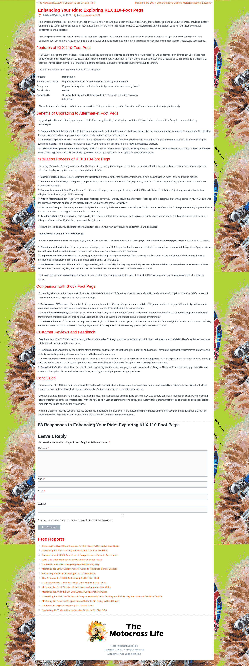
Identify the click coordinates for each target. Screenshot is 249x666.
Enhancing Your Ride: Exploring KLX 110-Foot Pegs (68, 573)
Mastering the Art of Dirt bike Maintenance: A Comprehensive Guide (76, 587)
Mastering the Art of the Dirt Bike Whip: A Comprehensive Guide (74, 591)
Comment (43, 448)
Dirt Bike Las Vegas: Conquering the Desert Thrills (68, 605)
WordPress (114, 663)
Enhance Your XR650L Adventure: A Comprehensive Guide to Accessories (80, 555)
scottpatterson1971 (90, 15)
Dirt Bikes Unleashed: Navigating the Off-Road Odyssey (70, 564)
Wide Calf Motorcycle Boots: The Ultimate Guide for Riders (72, 559)
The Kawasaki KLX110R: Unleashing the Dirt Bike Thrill (66, 2)
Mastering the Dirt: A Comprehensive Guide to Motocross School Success (173, 2)
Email (41, 491)
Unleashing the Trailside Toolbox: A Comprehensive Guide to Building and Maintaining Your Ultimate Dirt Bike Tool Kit (102, 596)
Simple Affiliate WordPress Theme (135, 663)
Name (41, 479)
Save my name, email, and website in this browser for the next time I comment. (75, 520)
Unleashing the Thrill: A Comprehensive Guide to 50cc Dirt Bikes (75, 550)
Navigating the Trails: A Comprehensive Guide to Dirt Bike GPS (74, 610)
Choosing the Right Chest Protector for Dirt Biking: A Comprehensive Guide (80, 546)
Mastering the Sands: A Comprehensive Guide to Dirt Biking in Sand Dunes (80, 601)
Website (42, 504)
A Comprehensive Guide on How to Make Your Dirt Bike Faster (74, 582)
